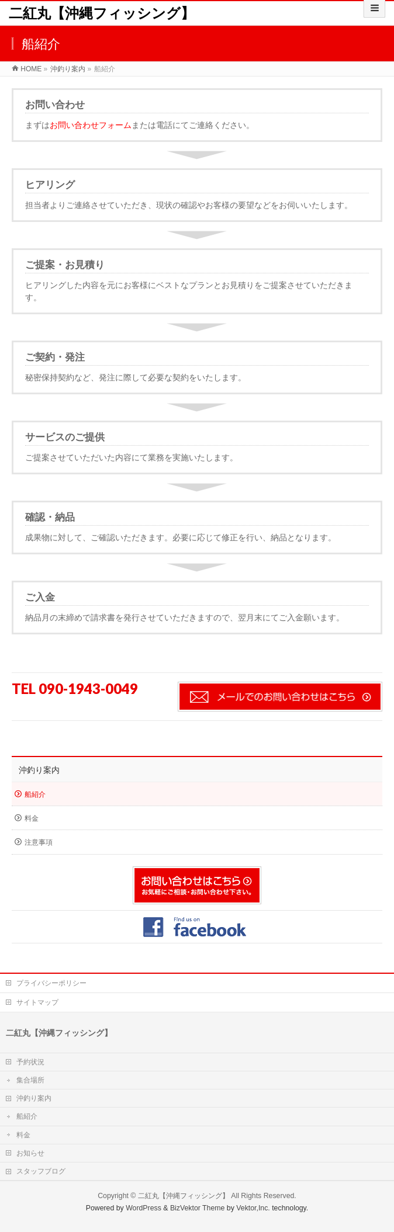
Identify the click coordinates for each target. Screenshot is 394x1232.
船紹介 (35, 794)
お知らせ (30, 1153)
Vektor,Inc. (253, 1208)
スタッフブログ (40, 1171)
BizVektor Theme (197, 1208)
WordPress (143, 1208)
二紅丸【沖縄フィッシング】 (102, 13)
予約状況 (30, 1062)
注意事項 (39, 842)
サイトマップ (37, 1002)
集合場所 (30, 1080)
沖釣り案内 (39, 770)
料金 (32, 818)
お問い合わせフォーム (91, 125)
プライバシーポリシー (51, 983)
